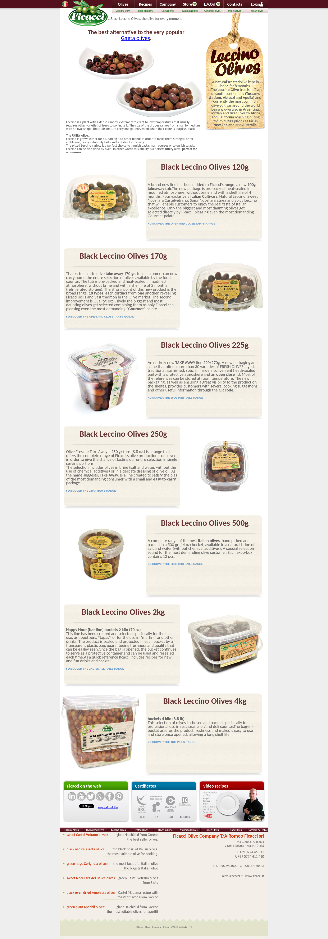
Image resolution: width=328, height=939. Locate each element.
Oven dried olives (95, 830)
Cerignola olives (212, 11)
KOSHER (185, 817)
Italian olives (257, 11)
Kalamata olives (190, 11)
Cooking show (123, 11)
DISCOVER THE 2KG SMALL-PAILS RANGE (95, 668)
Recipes (145, 4)
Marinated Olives (188, 830)
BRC (142, 817)
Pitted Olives (142, 830)
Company (168, 4)
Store (190, 4)
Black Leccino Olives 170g (123, 256)
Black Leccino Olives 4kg (204, 701)
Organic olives (71, 830)
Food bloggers (145, 11)
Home (140, 927)
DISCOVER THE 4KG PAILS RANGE (171, 742)
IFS (157, 817)
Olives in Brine (165, 830)
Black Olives (235, 830)
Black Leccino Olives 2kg (123, 612)
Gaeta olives (135, 38)
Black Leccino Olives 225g (205, 345)
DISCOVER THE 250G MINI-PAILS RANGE (175, 397)
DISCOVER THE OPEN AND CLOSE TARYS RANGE (181, 223)
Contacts (234, 4)
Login (257, 4)
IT (190, 927)
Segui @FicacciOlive (108, 807)
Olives (123, 4)
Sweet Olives (234, 11)
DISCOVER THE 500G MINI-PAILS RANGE (175, 564)
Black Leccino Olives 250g (123, 434)
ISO (171, 817)
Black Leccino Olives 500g (205, 523)
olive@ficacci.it (232, 876)
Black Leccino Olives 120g (205, 167)
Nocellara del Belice (258, 830)
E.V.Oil (209, 4)
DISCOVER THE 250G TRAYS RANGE (91, 490)
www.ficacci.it (254, 876)
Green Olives (212, 830)
